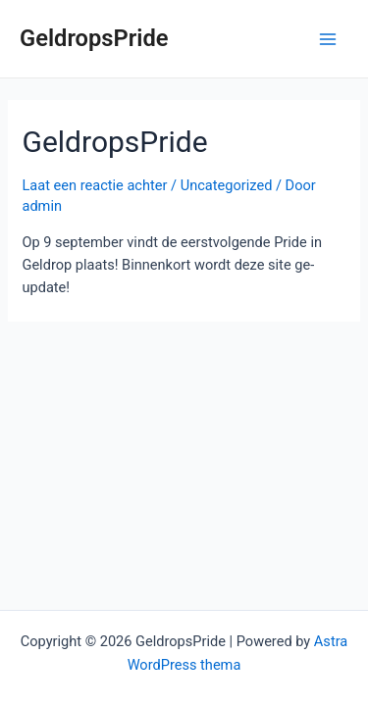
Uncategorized (227, 185)
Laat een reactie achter (94, 185)
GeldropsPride (94, 38)
